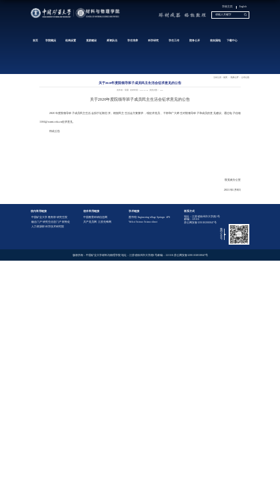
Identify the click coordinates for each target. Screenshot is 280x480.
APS (168, 217)
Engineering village (146, 217)
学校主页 (227, 6)
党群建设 (91, 40)
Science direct (150, 222)
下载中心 (232, 40)
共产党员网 (90, 222)
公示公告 (245, 77)
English (243, 6)
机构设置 (70, 40)
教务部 (52, 217)
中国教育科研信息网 (95, 217)
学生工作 (174, 40)
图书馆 (133, 217)
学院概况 (50, 40)
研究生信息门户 (52, 222)
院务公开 (194, 40)
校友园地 (215, 40)
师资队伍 (112, 40)
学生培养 (132, 40)
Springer (161, 217)
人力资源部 (38, 226)
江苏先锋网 (104, 222)
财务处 (66, 222)
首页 (35, 40)
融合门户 (36, 222)
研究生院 (62, 217)
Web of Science (136, 222)
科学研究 (153, 40)
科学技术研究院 (54, 226)
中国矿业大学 (39, 217)
